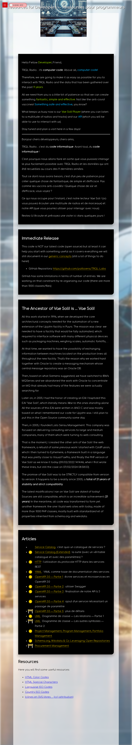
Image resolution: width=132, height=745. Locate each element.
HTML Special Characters (41, 682)
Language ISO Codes (38, 687)
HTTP (38, 561)
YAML (38, 571)
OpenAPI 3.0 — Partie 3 (49, 591)
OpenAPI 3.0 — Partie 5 (49, 611)
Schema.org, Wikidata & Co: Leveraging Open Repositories (72, 640)
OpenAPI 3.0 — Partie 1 (49, 576)
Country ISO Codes (37, 692)
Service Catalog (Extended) (52, 552)
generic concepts (60, 256)
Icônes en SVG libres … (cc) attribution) (49, 697)
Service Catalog (45, 547)
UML (38, 616)
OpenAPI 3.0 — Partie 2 (49, 586)
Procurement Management (52, 645)
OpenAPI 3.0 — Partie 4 (49, 601)
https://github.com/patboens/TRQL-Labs (79, 268)
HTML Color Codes (37, 677)
